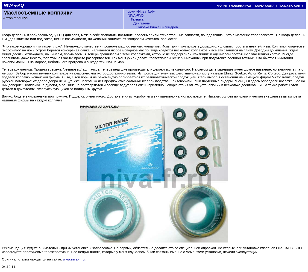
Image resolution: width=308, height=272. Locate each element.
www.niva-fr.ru (74, 259)
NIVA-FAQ (136, 15)
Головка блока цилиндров (157, 27)
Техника (137, 19)
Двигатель (141, 23)
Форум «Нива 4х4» (140, 11)
